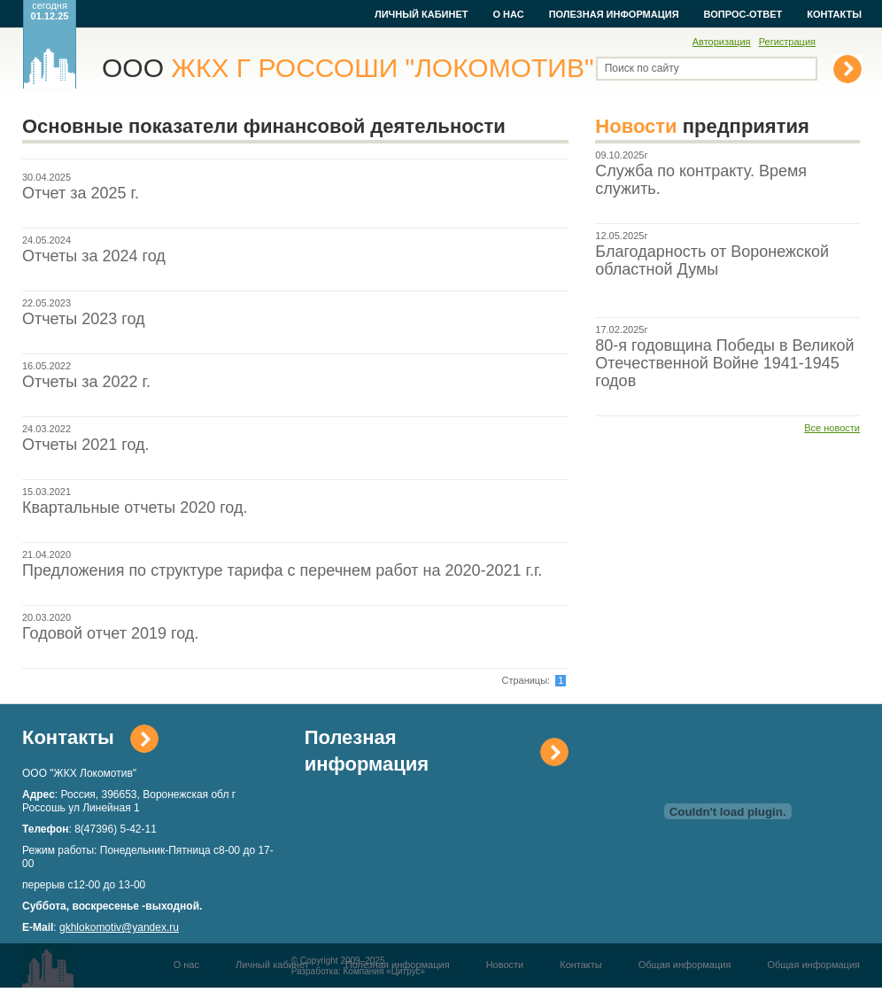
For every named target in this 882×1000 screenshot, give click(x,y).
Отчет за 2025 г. (80, 193)
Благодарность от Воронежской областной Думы (712, 260)
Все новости (832, 427)
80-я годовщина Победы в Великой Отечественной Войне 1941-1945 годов (724, 363)
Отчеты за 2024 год (94, 256)
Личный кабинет (421, 14)
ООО (348, 67)
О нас (507, 14)
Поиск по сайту (642, 68)
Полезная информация (614, 14)
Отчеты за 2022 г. (86, 382)
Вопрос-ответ (743, 14)
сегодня (50, 10)
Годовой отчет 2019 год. (110, 633)
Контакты (834, 14)
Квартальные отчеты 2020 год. (134, 507)
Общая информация (684, 964)
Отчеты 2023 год (83, 319)
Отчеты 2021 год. (86, 444)
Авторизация (721, 41)
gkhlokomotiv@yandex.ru (119, 927)
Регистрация (787, 41)
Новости (505, 964)
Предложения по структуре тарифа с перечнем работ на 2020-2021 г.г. (282, 570)
